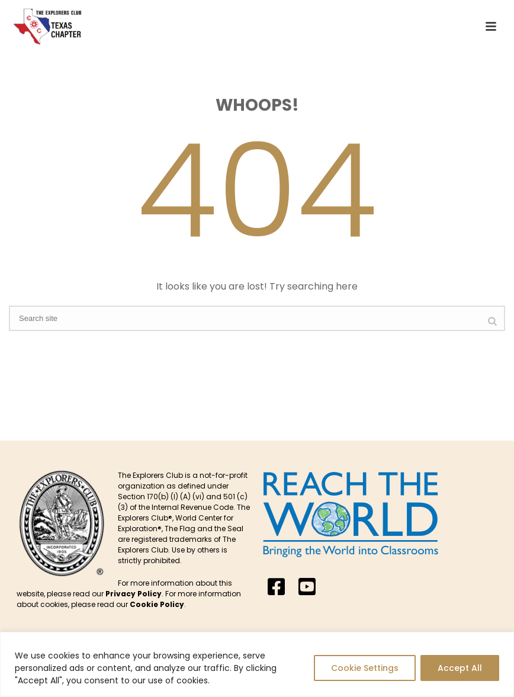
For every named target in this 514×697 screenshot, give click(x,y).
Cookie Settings (365, 668)
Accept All (460, 668)
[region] (257, 664)
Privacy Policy (133, 594)
